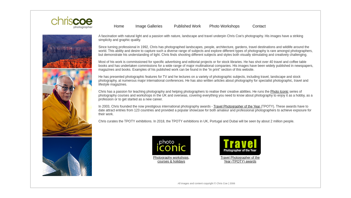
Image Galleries (148, 26)
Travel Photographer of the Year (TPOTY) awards (240, 159)
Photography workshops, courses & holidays (171, 159)
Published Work (187, 26)
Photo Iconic (279, 92)
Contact (259, 26)
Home (119, 26)
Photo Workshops (225, 26)
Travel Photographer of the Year (237, 106)
